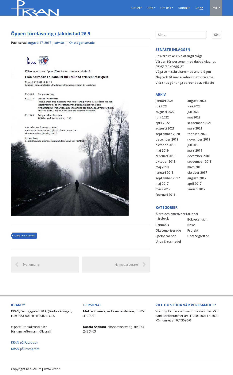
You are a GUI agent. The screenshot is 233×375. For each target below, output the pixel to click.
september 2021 (199, 123)
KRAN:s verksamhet (24, 235)
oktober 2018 (165, 161)
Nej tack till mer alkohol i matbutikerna (184, 77)
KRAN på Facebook (24, 342)
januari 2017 (196, 189)
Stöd (150, 8)
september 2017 (168, 178)
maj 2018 (162, 167)
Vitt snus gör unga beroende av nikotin (185, 83)
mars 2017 (163, 189)
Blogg (199, 8)
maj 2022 (193, 117)
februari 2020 (197, 134)
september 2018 (199, 161)
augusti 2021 (165, 128)
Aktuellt (136, 8)
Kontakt (184, 8)
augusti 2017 (196, 178)
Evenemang (27, 264)
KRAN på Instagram (25, 349)
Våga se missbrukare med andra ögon (183, 72)
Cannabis (162, 225)
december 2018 (198, 156)
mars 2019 (194, 150)
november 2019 (198, 139)
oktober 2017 (197, 172)
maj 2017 (162, 184)
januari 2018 (164, 172)
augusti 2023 (196, 101)
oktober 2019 (165, 145)
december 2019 (167, 139)
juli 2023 (162, 106)
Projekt (193, 230)
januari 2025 (164, 101)
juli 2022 (193, 112)
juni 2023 (193, 106)
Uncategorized (198, 236)
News (191, 225)
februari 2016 (165, 195)
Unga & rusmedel (168, 241)
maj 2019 (162, 150)
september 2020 (168, 134)
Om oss (165, 8)
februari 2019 (165, 156)
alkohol (192, 214)
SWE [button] (215, 8)
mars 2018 (194, 167)
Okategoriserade (82, 43)
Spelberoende (166, 236)
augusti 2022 (165, 112)
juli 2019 (193, 145)
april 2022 (163, 123)
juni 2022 (162, 117)
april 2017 (194, 184)
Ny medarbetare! (130, 264)
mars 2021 (194, 128)
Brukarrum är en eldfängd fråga (179, 56)
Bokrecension (197, 219)
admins (59, 43)
